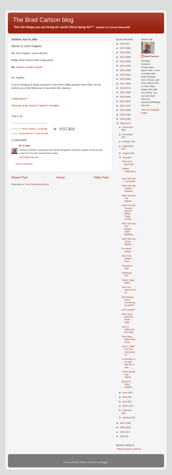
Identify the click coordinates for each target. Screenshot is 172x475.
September (128, 146)
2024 (122, 52)
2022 (122, 61)
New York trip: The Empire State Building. (129, 229)
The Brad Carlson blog (43, 19)
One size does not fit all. (129, 290)
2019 (122, 74)
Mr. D (22, 145)
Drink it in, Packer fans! (127, 259)
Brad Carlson (151, 56)
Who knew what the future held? (127, 318)
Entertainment (26, 133)
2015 (122, 92)
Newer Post (19, 177)
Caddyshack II (19, 98)
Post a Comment (24, 164)
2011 (122, 110)
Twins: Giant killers (128, 281)
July (124, 157)
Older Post (101, 177)
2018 (122, 79)
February (127, 410)
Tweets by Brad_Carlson (128, 449)
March (125, 406)
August (126, 153)
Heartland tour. (127, 274)
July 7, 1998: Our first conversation (128, 350)
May (124, 397)
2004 (122, 436)
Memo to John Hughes (127, 384)
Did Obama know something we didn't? (128, 301)
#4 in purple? (128, 309)
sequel (29, 67)
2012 (122, 105)
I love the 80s (41, 133)
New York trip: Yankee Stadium (129, 188)
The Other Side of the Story (128, 339)
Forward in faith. (127, 267)
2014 (122, 96)
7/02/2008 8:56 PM (28, 157)
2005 (122, 432)
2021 (122, 65)
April (125, 401)
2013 (122, 101)
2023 (122, 57)
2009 (122, 119)
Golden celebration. (129, 171)
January (126, 417)
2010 (122, 114)
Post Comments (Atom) (37, 184)
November (127, 134)
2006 (122, 427)
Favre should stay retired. (128, 374)
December (127, 127)
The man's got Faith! (128, 162)
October (126, 141)
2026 (122, 43)
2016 (122, 88)
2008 (122, 123)
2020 (122, 70)
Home (60, 177)
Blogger (104, 462)
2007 (122, 423)
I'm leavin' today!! (127, 250)
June (125, 392)
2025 (122, 48)
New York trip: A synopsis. (129, 180)
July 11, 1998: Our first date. (128, 329)
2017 (122, 83)
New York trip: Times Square (129, 241)
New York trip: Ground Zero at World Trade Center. (129, 212)
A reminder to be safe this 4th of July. (128, 363)
